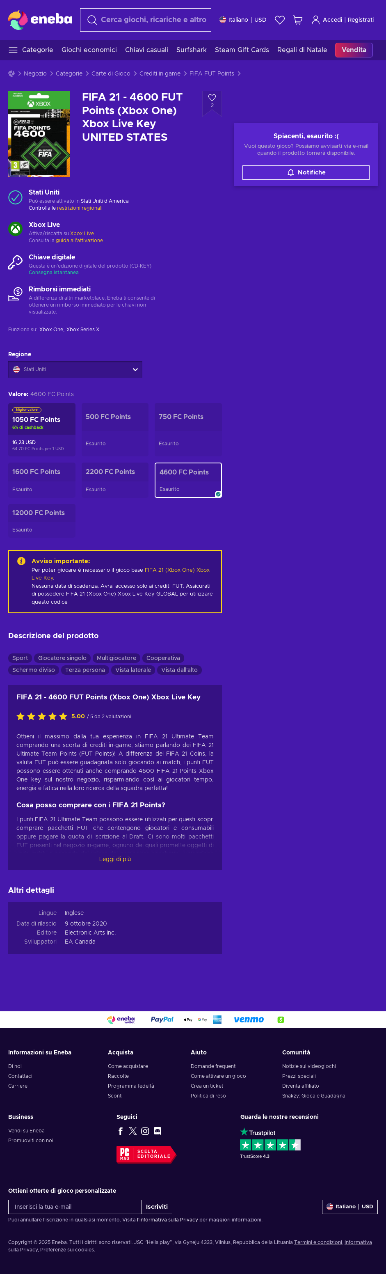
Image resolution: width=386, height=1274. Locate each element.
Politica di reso (208, 1095)
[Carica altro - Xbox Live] (15, 230)
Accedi (326, 20)
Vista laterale (133, 670)
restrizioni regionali (80, 208)
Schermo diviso (33, 670)
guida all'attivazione (79, 240)
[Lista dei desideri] (280, 20)
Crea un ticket (207, 1086)
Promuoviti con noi (30, 1140)
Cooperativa (163, 658)
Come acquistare (128, 1066)
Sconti (115, 1095)
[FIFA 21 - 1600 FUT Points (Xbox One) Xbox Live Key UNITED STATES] (41, 480)
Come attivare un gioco (218, 1076)
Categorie (69, 74)
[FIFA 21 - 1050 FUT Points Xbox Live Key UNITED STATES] (41, 429)
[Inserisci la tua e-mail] (75, 1207)
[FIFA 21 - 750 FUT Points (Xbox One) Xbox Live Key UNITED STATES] (188, 429)
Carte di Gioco (110, 74)
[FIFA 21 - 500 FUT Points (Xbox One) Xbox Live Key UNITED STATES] (115, 429)
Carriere (17, 1086)
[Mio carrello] (298, 20)
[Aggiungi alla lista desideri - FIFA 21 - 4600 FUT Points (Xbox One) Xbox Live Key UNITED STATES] (212, 104)
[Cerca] (146, 20)
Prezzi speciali (299, 1076)
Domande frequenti (214, 1066)
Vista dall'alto (179, 670)
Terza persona (85, 670)
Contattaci (20, 1076)
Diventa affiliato (300, 1086)
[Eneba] (40, 20)
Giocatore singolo (62, 658)
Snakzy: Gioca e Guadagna (313, 1095)
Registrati (361, 20)
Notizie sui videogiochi (309, 1066)
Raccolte (118, 1076)
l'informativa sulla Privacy (167, 1219)
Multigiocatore (116, 658)
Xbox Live (82, 233)
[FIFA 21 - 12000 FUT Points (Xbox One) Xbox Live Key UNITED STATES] (41, 521)
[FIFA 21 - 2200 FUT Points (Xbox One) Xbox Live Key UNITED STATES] (115, 480)
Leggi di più (115, 859)
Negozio (35, 74)
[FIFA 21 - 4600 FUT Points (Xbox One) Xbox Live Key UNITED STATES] (188, 480)
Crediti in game (159, 74)
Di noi (15, 1066)
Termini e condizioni (318, 1242)
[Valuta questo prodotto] (43, 717)
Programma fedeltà (131, 1086)
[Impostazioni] (243, 20)
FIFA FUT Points (212, 74)
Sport (20, 658)
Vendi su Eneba (26, 1130)
